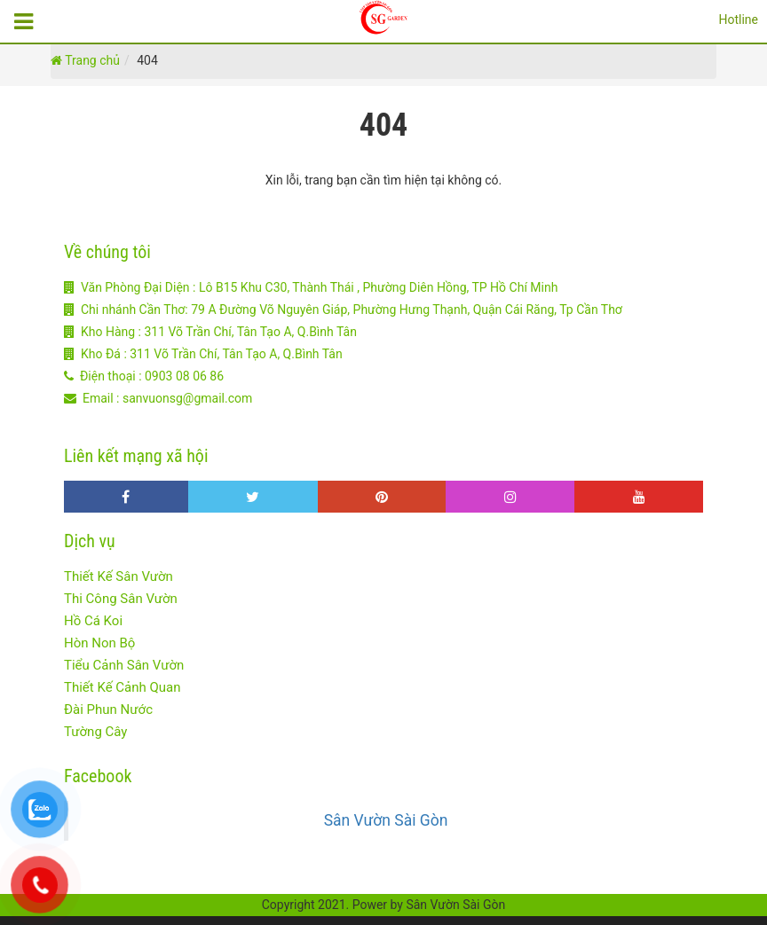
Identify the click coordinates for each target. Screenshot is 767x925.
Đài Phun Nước (108, 709)
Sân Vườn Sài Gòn (386, 820)
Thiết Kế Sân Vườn (118, 576)
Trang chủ (85, 60)
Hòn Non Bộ (99, 643)
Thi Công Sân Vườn (121, 599)
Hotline (738, 19)
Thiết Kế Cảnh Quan (122, 687)
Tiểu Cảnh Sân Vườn (124, 665)
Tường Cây (95, 732)
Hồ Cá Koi (93, 621)
